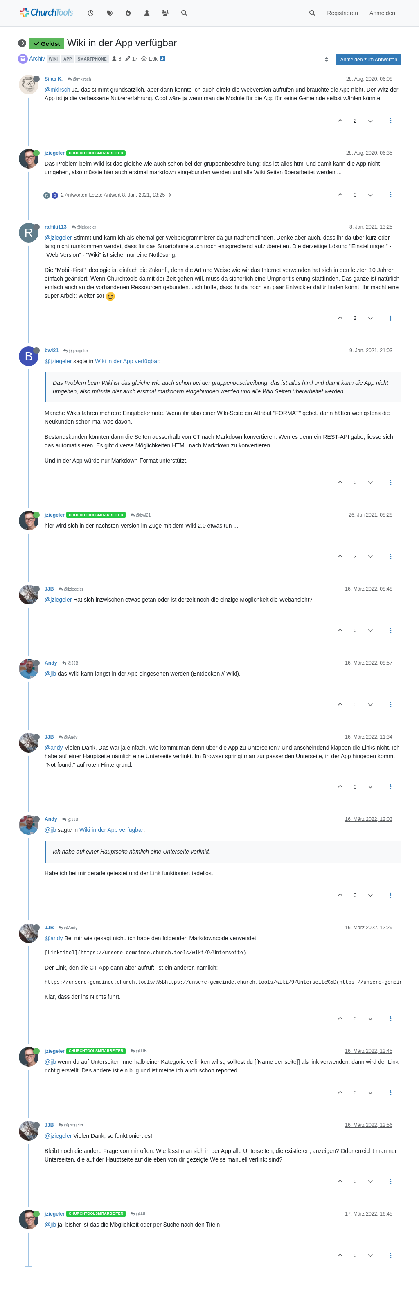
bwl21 (52, 350)
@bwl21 (141, 515)
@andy (54, 747)
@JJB (70, 663)
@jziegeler (84, 227)
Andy (51, 663)
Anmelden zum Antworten (368, 60)
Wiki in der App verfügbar (127, 361)
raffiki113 (56, 227)
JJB (49, 589)
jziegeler (55, 153)
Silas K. (54, 79)
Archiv (37, 58)
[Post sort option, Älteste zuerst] (326, 59)
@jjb (50, 673)
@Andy (68, 737)
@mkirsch (79, 79)
